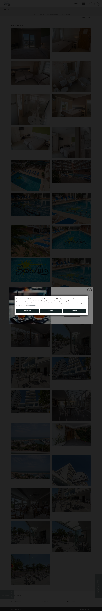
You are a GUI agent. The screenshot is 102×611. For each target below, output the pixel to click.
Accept (74, 311)
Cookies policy (32, 305)
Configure (27, 311)
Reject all (51, 311)
